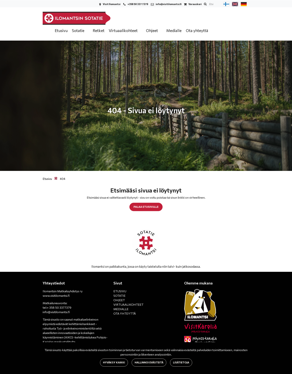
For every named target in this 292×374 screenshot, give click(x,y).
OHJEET (119, 300)
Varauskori (195, 4)
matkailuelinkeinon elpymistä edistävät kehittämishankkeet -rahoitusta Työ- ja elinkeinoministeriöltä (70, 324)
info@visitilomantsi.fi (169, 4)
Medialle (174, 30)
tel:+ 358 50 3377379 (57, 307)
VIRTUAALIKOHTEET (128, 304)
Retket (98, 30)
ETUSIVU (119, 291)
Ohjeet (152, 30)
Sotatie (78, 30)
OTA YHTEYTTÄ (124, 313)
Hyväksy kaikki (114, 362)
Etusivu (61, 30)
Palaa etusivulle (146, 206)
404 (62, 178)
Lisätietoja (181, 362)
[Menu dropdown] (86, 30)
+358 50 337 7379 (138, 4)
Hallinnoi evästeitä (149, 362)
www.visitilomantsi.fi (56, 295)
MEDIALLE (120, 309)
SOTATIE (119, 295)
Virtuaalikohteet (123, 30)
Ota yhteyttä (197, 30)
